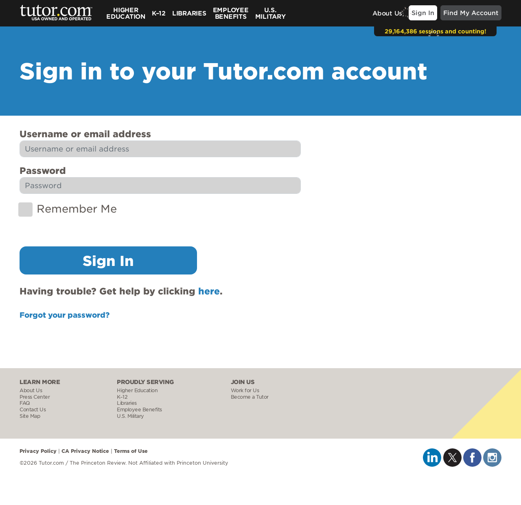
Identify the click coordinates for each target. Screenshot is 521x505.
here (209, 290)
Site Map (30, 416)
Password (43, 170)
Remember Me (77, 208)
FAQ (25, 403)
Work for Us (245, 390)
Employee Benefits (231, 13)
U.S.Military (270, 13)
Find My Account (471, 12)
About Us (387, 13)
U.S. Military (130, 416)
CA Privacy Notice (85, 450)
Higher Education (125, 13)
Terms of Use (131, 450)
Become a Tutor (250, 397)
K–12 (159, 13)
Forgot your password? (64, 314)
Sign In (423, 12)
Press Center (35, 397)
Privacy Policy (38, 450)
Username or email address (85, 133)
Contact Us (33, 409)
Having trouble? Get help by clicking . (121, 290)
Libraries (189, 13)
